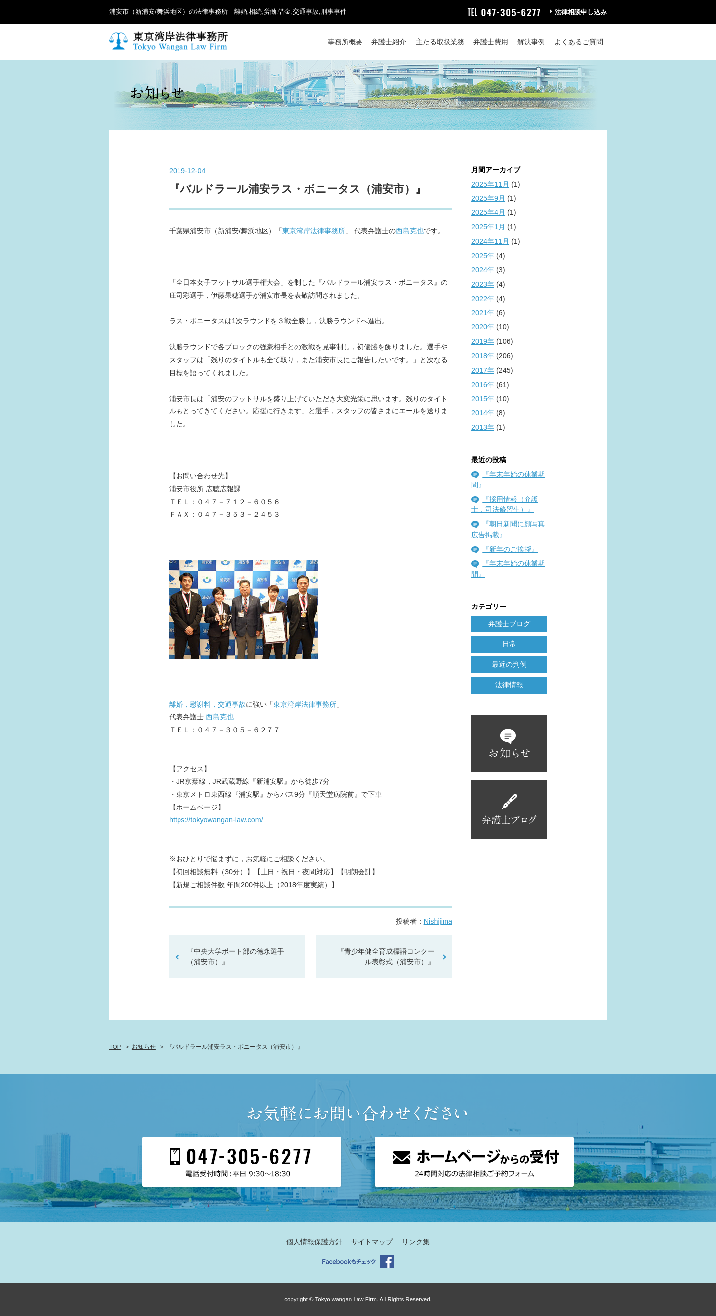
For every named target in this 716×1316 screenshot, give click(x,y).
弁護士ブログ (509, 624)
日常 (509, 644)
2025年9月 (488, 198)
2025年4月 (488, 212)
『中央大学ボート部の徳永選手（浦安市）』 (235, 956)
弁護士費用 (490, 42)
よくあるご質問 (578, 42)
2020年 (482, 327)
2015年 (482, 399)
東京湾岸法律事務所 (313, 231)
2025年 (482, 256)
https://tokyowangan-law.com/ (216, 820)
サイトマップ (372, 1242)
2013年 (482, 427)
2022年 (482, 299)
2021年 (482, 313)
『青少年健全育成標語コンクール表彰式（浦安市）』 (386, 956)
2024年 (482, 270)
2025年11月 (490, 184)
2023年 (482, 284)
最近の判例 (509, 664)
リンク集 (416, 1242)
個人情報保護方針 (314, 1242)
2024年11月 (490, 241)
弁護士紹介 (388, 42)
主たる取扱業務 (440, 42)
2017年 (482, 370)
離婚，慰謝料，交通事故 (207, 704)
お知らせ (144, 1047)
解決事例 (531, 42)
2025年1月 (488, 227)
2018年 (482, 356)
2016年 (482, 385)
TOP (115, 1047)
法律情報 (509, 685)
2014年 (482, 413)
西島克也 (410, 231)
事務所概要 (345, 42)
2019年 (482, 341)
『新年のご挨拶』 (510, 549)
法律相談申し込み (581, 12)
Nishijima (438, 921)
